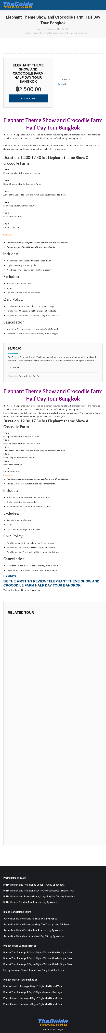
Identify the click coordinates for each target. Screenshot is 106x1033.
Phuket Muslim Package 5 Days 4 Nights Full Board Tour (32, 1004)
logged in (19, 590)
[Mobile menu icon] (101, 5)
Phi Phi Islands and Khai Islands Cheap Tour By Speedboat (33, 884)
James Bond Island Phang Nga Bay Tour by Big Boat (30, 918)
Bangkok (62, 83)
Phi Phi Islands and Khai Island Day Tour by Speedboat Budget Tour (38, 890)
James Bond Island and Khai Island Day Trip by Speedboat (33, 936)
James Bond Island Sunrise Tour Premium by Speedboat (33, 930)
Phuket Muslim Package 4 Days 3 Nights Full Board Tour (32, 998)
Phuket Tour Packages (53, 1029)
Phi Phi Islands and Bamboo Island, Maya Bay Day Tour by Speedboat (39, 896)
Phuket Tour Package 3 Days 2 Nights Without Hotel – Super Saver (38, 952)
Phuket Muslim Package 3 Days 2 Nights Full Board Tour (32, 986)
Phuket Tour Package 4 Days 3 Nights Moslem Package (32, 992)
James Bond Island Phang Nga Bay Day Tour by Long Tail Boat (36, 924)
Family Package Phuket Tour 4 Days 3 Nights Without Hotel (34, 970)
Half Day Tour (35, 376)
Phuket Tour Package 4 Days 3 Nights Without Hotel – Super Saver (38, 958)
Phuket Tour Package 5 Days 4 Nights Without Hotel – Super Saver (38, 964)
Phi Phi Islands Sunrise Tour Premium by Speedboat (30, 902)
